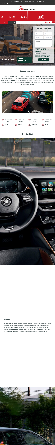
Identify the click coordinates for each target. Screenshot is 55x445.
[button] (4, 102)
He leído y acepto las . (42, 49)
